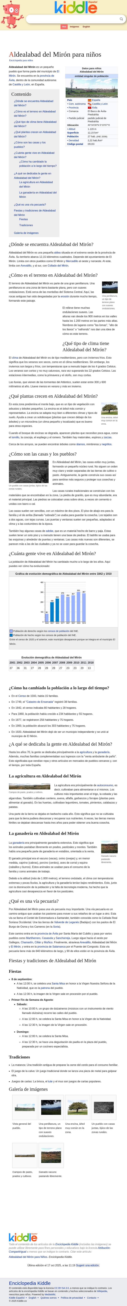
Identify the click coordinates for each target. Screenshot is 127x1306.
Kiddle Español (16, 1297)
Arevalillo (26, 265)
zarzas (107, 437)
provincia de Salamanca (51, 946)
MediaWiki (50, 1294)
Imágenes (74, 27)
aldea (57, 252)
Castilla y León (100, 104)
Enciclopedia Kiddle (67, 1244)
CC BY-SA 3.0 (61, 1288)
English (86, 27)
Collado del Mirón (58, 265)
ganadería (103, 752)
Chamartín (27, 942)
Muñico (48, 942)
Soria (56, 926)
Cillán (38, 942)
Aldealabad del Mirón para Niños (28, 1257)
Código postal (75, 144)
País (69, 100)
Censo (22, 696)
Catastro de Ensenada (40, 701)
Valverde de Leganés (66, 922)
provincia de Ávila (47, 933)
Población (73, 136)
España (96, 100)
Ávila (94, 107)
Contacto (91, 1297)
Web (64, 27)
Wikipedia (102, 1291)
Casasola (47, 938)
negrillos (107, 444)
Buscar (121, 19)
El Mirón (16, 946)
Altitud (72, 129)
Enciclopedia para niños (21, 60)
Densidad (74, 140)
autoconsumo (105, 785)
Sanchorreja (63, 938)
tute (50, 1081)
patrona (45, 988)
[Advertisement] (63, 39)
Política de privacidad (72, 1297)
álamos (80, 444)
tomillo (15, 437)
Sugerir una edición (87, 1265)
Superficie (73, 132)
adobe (49, 531)
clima (15, 357)
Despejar (114, 19)
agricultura (86, 752)
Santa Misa (58, 983)
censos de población (58, 631)
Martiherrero (33, 938)
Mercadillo (72, 261)
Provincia (73, 107)
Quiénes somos (49, 1297)
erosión (65, 296)
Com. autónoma (77, 104)
